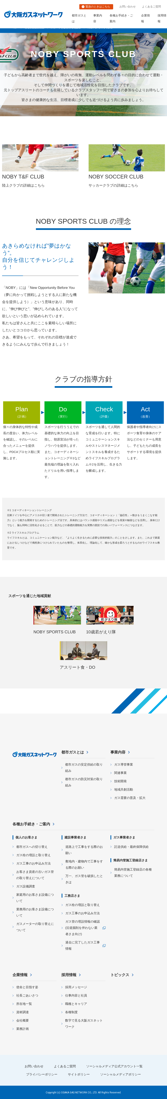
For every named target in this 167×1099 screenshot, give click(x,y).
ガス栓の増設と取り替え (33, 855)
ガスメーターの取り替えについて (35, 927)
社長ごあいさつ (27, 995)
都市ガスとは (79, 18)
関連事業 (120, 773)
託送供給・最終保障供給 (131, 846)
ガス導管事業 (123, 764)
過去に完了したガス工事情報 (82, 945)
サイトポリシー (79, 1074)
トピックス (119, 975)
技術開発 (120, 781)
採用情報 (68, 975)
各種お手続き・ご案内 (121, 18)
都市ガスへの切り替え (32, 846)
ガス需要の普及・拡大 (129, 798)
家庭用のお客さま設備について (35, 898)
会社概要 (22, 1020)
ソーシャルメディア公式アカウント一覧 (114, 1066)
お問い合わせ (127, 6)
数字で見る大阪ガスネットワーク (84, 1023)
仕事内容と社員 (76, 995)
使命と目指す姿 (27, 987)
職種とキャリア (76, 1003)
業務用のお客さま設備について (35, 912)
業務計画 (22, 1028)
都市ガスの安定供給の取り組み (84, 767)
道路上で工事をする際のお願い (84, 850)
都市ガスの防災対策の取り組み (84, 782)
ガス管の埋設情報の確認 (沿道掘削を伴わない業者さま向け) (82, 928)
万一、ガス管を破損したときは (84, 879)
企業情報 (145, 18)
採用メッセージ (76, 987)
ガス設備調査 (25, 886)
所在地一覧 (24, 1003)
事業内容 (97, 18)
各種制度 (71, 1012)
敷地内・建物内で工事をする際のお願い (84, 864)
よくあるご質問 (151, 6)
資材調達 (22, 1012)
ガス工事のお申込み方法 (33, 863)
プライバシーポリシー (41, 1074)
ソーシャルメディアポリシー (120, 1074)
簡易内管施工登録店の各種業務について (133, 872)
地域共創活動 (123, 789)
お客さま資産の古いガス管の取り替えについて (35, 875)
